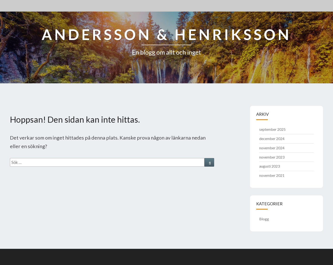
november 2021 (271, 175)
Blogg (264, 219)
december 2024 (271, 138)
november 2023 (271, 157)
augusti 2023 (269, 166)
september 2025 (272, 129)
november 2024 (271, 148)
